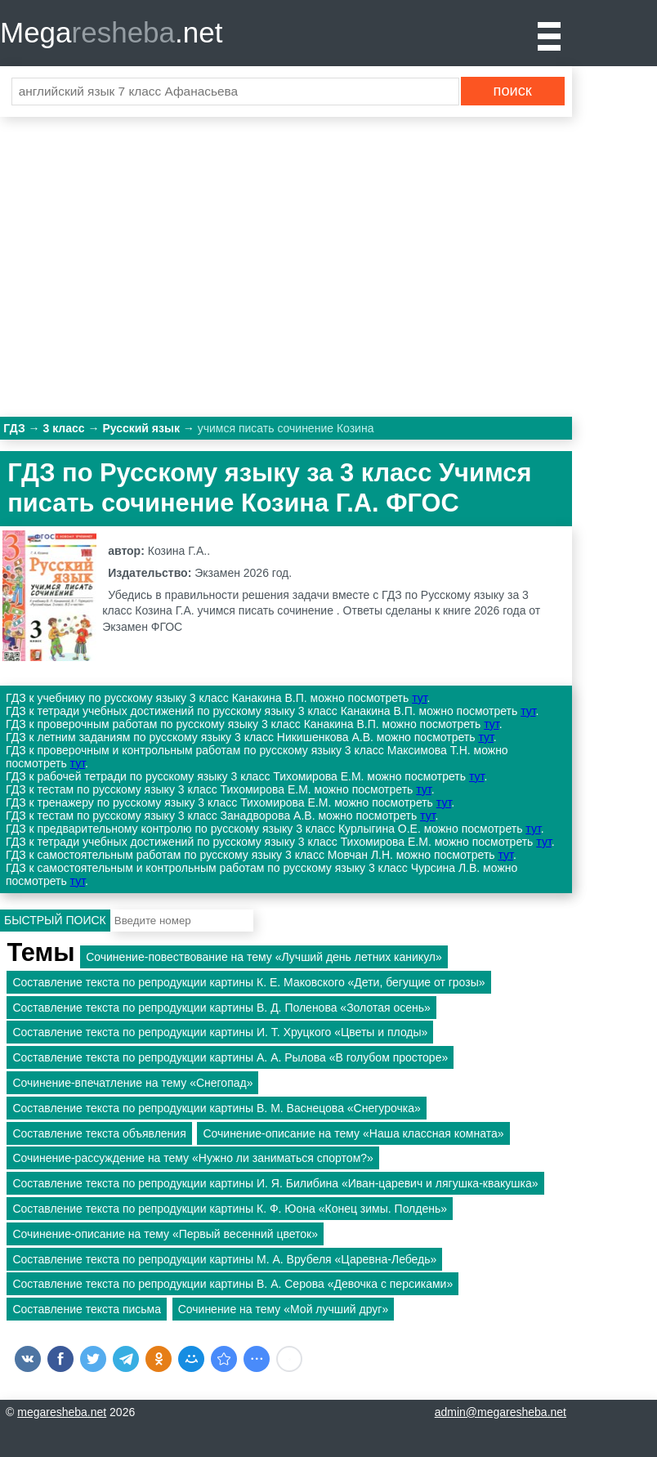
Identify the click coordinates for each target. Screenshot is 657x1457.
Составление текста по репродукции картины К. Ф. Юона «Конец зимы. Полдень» (229, 1208)
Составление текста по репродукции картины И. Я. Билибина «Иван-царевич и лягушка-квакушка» (275, 1183)
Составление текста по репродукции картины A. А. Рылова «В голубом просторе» (230, 1057)
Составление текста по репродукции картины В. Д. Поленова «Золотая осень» (221, 1007)
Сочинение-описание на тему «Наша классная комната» (353, 1133)
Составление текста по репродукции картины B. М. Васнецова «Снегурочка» (216, 1108)
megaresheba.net (61, 1412)
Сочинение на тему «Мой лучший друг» (283, 1309)
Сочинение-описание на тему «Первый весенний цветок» (165, 1233)
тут (419, 697)
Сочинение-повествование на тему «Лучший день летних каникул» (264, 956)
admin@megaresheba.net (500, 1412)
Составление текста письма (86, 1309)
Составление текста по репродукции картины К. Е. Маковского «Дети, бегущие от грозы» (248, 982)
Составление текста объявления (98, 1133)
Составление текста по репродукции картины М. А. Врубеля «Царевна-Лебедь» (224, 1259)
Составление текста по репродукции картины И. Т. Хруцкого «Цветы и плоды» (219, 1032)
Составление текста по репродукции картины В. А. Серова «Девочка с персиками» (232, 1283)
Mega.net (111, 32)
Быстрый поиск (55, 920)
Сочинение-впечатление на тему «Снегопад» (132, 1082)
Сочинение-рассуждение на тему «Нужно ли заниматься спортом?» (192, 1157)
